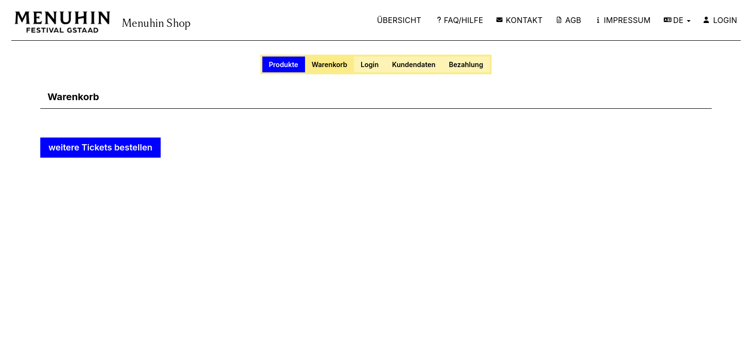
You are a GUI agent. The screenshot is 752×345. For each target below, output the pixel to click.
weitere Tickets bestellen (100, 147)
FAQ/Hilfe (460, 20)
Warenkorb (329, 64)
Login (720, 20)
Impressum (624, 20)
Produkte (283, 64)
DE (677, 20)
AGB (569, 20)
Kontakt (519, 20)
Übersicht (399, 20)
